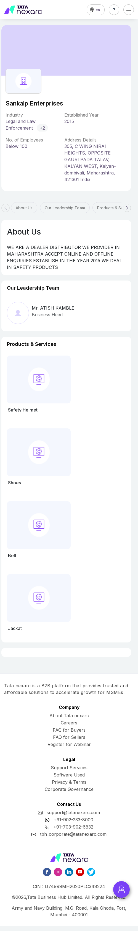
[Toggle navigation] (128, 9)
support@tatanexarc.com (73, 812)
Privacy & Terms (69, 782)
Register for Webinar (69, 744)
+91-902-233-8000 (73, 819)
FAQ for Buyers (69, 730)
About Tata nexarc (69, 715)
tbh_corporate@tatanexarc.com (73, 834)
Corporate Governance (69, 789)
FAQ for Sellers (69, 737)
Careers (69, 723)
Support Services (69, 767)
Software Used (69, 775)
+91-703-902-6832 (73, 827)
